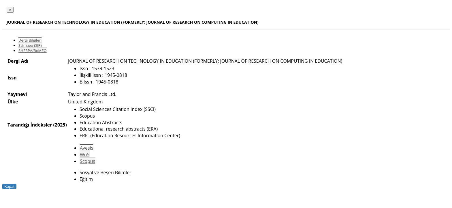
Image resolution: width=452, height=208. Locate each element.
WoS (84, 154)
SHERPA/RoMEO (32, 50)
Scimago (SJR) (30, 45)
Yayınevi (17, 94)
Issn (12, 78)
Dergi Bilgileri (30, 40)
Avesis (86, 148)
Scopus (87, 161)
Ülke (12, 102)
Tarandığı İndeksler (29, 125)
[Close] (10, 10)
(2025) (60, 125)
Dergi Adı (18, 61)
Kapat (9, 186)
